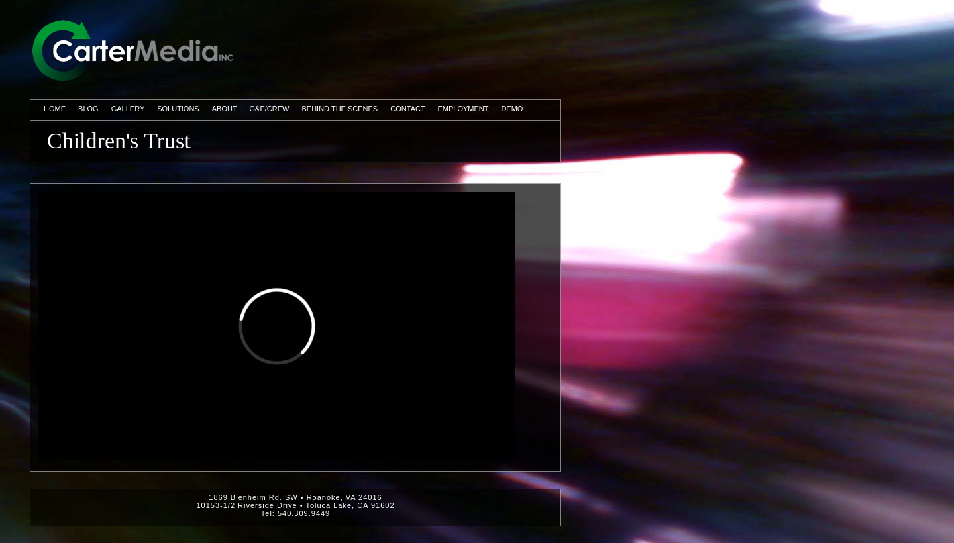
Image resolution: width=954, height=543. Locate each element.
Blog (88, 109)
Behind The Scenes (340, 109)
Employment (463, 109)
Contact (407, 109)
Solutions (178, 109)
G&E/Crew (270, 109)
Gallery (127, 109)
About (224, 109)
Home (55, 109)
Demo (512, 109)
